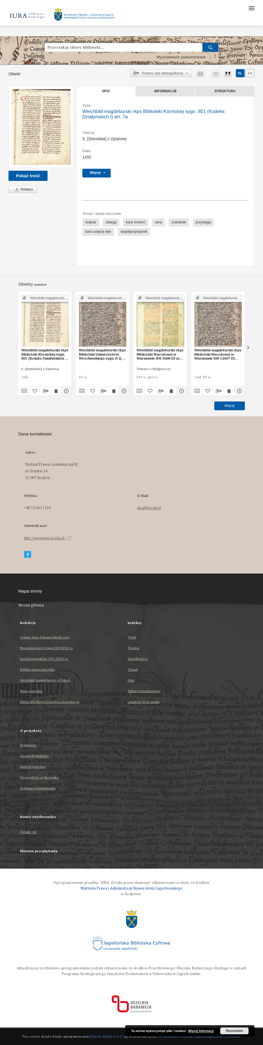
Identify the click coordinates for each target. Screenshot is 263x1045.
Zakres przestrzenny (144, 691)
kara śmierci (135, 222)
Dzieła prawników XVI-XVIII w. (44, 659)
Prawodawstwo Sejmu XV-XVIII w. (47, 648)
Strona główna (31, 605)
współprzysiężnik (134, 232)
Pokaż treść (28, 175)
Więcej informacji (201, 1031)
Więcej (229, 406)
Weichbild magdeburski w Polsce (45, 680)
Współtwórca (137, 659)
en (250, 73)
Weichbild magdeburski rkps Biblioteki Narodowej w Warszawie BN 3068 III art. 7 (159, 354)
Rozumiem (234, 1031)
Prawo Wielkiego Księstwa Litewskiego (49, 702)
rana (158, 222)
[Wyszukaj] (210, 47)
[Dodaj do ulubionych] (216, 73)
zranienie (179, 222)
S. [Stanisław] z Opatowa (104, 138)
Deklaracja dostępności (37, 788)
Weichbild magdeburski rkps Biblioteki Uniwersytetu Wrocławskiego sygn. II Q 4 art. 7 (102, 354)
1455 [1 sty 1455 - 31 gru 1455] (86, 157)
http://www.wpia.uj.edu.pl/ (48, 538)
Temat (133, 669)
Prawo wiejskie (31, 691)
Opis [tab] (106, 91)
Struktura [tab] (225, 91)
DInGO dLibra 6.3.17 (106, 1036)
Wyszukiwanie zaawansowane (181, 57)
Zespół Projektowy (34, 756)
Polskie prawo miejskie (37, 669)
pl (240, 73)
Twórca (133, 648)
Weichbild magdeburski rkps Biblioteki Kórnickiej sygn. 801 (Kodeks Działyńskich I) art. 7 (44, 354)
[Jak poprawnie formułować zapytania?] (215, 57)
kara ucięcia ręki (98, 232)
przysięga (203, 222)
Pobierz (23, 189)
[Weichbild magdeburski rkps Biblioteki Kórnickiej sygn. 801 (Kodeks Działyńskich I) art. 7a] (41, 127)
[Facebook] (27, 554)
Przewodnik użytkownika (39, 777)
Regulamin (28, 745)
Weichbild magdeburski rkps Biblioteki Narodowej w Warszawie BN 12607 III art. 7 (217, 354)
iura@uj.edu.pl (149, 507)
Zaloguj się (28, 832)
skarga (111, 222)
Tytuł (132, 637)
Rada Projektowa (33, 766)
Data (131, 680)
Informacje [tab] (165, 91)
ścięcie (90, 222)
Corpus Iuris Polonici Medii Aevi (45, 637)
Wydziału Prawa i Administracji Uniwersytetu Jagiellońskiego (131, 888)
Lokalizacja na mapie (144, 702)
